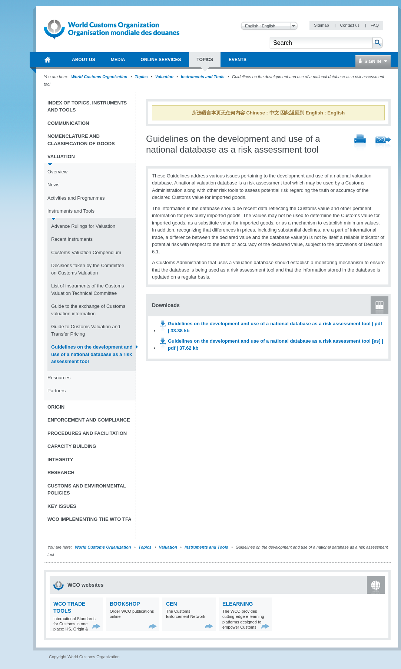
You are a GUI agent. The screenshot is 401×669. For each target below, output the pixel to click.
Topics (141, 76)
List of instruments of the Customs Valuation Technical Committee (87, 289)
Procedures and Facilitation (87, 433)
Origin (55, 407)
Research (60, 472)
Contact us (350, 25)
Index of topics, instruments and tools (87, 106)
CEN (171, 604)
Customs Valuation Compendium (86, 252)
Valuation (164, 76)
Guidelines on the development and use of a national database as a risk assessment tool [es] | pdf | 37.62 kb (275, 344)
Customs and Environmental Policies (86, 489)
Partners (56, 390)
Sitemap (322, 25)
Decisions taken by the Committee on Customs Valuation (87, 269)
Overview (57, 171)
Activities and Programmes (76, 198)
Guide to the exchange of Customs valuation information (88, 309)
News (53, 184)
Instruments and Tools (203, 76)
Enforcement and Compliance (88, 420)
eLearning (237, 604)
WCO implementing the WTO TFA (89, 519)
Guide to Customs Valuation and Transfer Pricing (85, 330)
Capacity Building (71, 446)
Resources (58, 377)
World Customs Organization (99, 76)
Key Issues (61, 506)
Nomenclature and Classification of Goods (81, 139)
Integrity (60, 459)
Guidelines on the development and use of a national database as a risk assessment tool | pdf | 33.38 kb (275, 327)
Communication (68, 123)
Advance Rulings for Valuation (83, 226)
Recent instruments (72, 239)
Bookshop (125, 604)
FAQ (375, 25)
